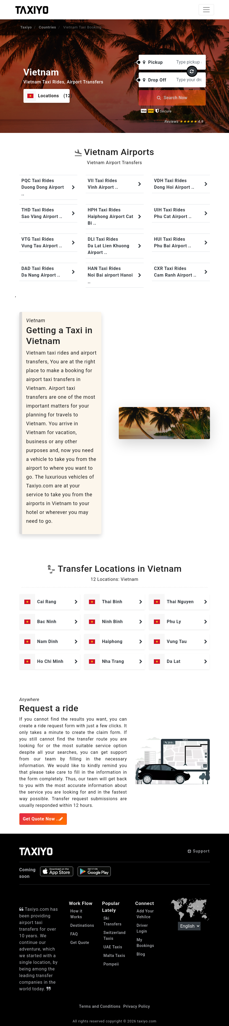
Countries (47, 27)
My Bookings (145, 943)
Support (199, 851)
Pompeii (111, 964)
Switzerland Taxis (115, 935)
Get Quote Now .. (43, 819)
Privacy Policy (136, 1006)
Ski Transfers (113, 921)
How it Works (76, 914)
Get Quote (79, 942)
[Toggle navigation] (206, 9)
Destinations (82, 925)
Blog (141, 954)
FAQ (74, 934)
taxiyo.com (147, 1021)
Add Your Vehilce (145, 914)
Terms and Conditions (99, 1006)
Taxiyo (26, 27)
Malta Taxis (114, 955)
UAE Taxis (113, 947)
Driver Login (142, 928)
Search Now (172, 97)
